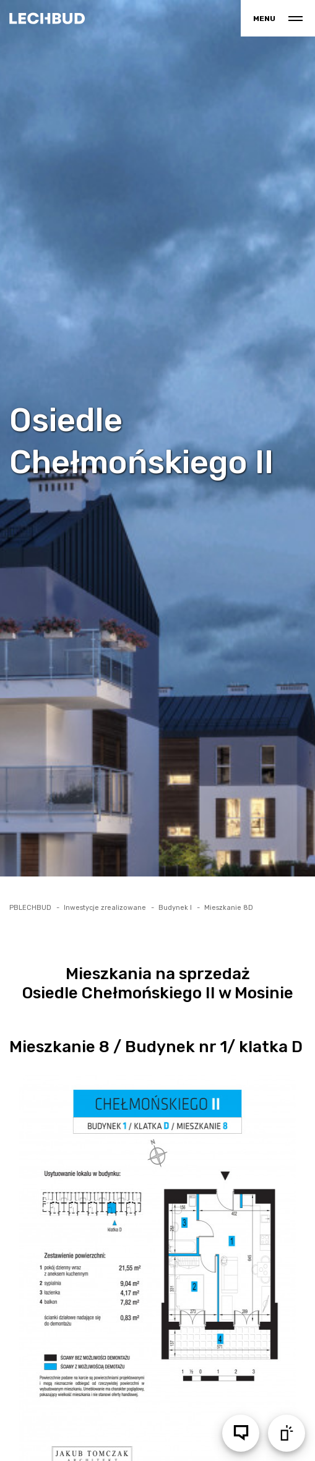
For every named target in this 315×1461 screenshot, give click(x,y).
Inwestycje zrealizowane (105, 908)
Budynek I (175, 908)
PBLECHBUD (30, 908)
